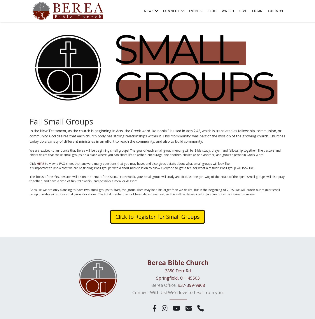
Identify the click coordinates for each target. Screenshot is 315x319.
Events (195, 11)
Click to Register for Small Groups (157, 216)
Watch (228, 11)
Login (257, 11)
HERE (40, 163)
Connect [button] (171, 11)
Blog (212, 11)
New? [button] (148, 11)
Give (243, 11)
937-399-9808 (191, 285)
